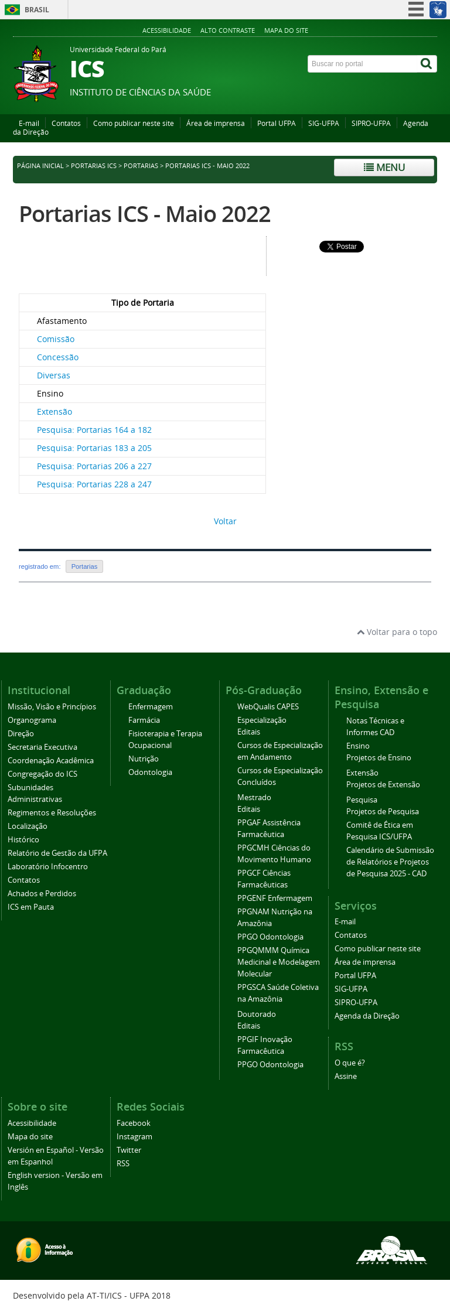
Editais (248, 732)
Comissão (55, 338)
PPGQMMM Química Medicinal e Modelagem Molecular (278, 962)
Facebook (134, 1123)
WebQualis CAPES (268, 707)
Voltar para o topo (397, 631)
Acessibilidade (166, 30)
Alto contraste (227, 30)
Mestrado (254, 797)
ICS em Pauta (31, 907)
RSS (123, 1164)
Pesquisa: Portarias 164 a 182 (94, 429)
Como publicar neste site (133, 123)
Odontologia (150, 772)
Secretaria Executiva (42, 747)
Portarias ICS (94, 166)
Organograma (32, 720)
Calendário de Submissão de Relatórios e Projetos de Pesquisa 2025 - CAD (390, 862)
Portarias (141, 166)
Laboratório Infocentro (48, 867)
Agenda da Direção (367, 1016)
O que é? (350, 1063)
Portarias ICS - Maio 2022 (145, 213)
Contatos (66, 123)
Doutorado (256, 1014)
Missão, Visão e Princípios (52, 707)
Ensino (358, 746)
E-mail (29, 123)
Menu (384, 167)
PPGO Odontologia (270, 937)
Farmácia (144, 720)
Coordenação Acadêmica (51, 761)
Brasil (37, 10)
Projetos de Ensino (378, 758)
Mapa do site (286, 30)
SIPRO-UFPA (371, 123)
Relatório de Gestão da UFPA (57, 853)
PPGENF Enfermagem (274, 898)
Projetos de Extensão (383, 785)
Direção (21, 734)
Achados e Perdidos (42, 894)
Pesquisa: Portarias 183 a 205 (94, 447)
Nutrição (143, 759)
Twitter (129, 1150)
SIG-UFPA (323, 123)
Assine (346, 1076)
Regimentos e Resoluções (52, 813)
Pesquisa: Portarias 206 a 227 (94, 466)
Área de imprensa (215, 123)
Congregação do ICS (42, 774)
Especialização (262, 720)
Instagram (134, 1137)
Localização (27, 826)
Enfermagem (150, 707)
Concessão (58, 357)
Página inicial (40, 166)
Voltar (225, 521)
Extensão (54, 411)
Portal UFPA (276, 123)
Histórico (23, 840)
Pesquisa (361, 800)
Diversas (53, 375)
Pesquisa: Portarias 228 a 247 (94, 484)
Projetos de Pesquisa (382, 812)
